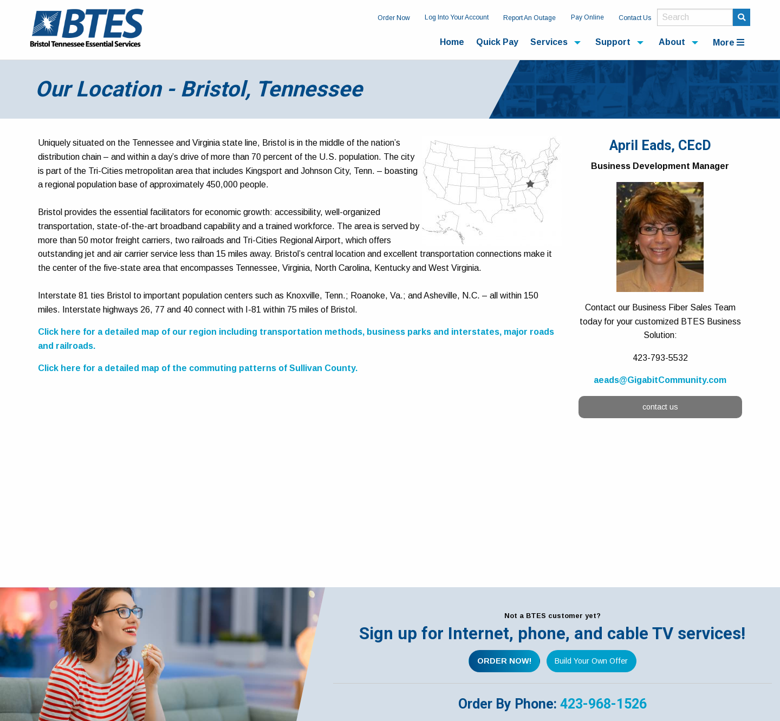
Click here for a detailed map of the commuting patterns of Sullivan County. (198, 368)
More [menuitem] (728, 42)
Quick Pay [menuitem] (497, 42)
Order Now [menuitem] (394, 18)
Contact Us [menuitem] (635, 18)
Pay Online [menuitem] (587, 17)
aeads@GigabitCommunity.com (660, 380)
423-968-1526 (603, 704)
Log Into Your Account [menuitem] (457, 17)
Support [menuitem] (612, 42)
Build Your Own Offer (591, 661)
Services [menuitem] (549, 42)
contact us (660, 406)
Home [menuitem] (452, 42)
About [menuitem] (672, 42)
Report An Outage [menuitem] (529, 18)
